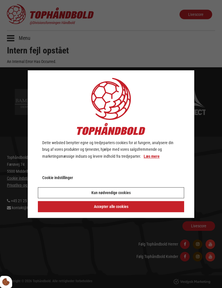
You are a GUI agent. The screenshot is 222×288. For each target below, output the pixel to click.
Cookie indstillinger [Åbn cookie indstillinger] (57, 177)
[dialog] (111, 144)
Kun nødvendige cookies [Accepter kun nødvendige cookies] (111, 192)
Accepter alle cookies (111, 206)
